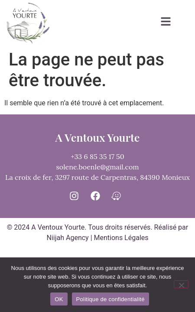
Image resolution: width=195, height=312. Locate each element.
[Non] (181, 284)
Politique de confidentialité (110, 299)
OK (59, 299)
